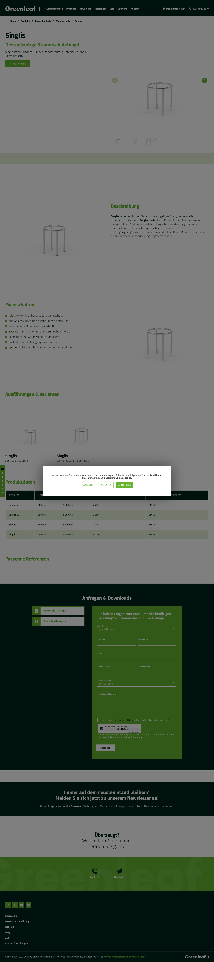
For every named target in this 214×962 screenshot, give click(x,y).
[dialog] (107, 481)
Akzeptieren (124, 484)
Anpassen (88, 484)
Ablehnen (106, 484)
